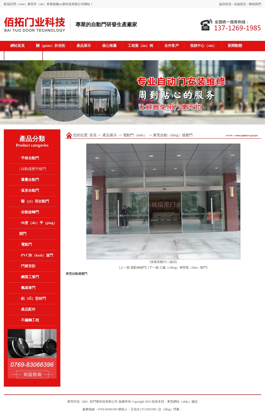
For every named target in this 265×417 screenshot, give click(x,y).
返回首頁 (225, 4)
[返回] (173, 262)
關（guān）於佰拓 (50, 46)
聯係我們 (255, 4)
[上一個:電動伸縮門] (133, 267)
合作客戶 (171, 46)
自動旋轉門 (30, 212)
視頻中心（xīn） (203, 46)
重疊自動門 (30, 180)
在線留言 (240, 4)
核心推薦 (109, 46)
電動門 (26, 244)
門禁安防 (28, 266)
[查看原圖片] (158, 262)
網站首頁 (17, 46)
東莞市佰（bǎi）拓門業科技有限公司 (92, 401)
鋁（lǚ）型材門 (33, 298)
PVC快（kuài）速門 (37, 255)
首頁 (93, 135)
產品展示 (84, 46)
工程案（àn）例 (140, 46)
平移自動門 (30, 158)
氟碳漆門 (28, 288)
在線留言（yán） (23, 55)
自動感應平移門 (33, 169)
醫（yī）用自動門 (35, 201)
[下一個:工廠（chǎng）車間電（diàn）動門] (177, 267)
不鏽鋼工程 (30, 320)
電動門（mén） (135, 135)
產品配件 (28, 309)
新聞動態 (235, 46)
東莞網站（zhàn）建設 (182, 401)
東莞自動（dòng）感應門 (173, 135)
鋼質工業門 (30, 277)
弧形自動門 (30, 190)
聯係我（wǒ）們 (62, 55)
